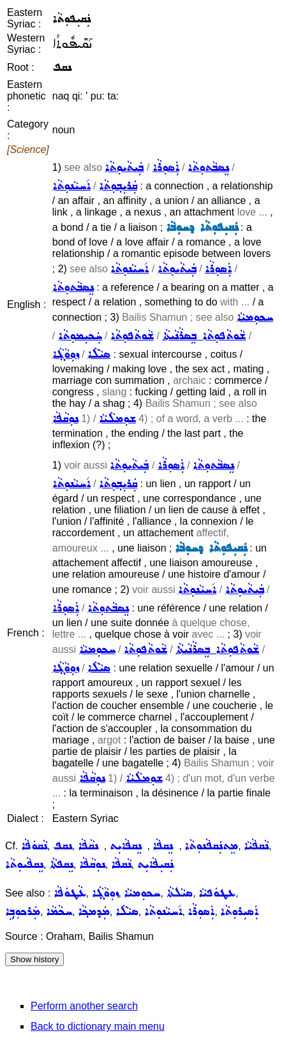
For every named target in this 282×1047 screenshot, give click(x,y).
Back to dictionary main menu (98, 1026)
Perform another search (84, 1005)
